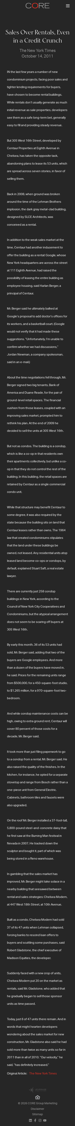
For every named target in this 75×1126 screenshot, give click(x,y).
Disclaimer (37, 1109)
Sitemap (37, 1114)
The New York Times (43, 1073)
